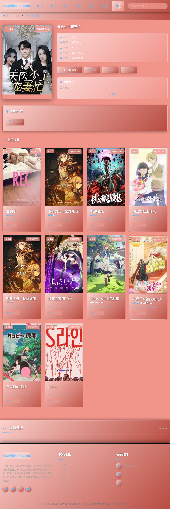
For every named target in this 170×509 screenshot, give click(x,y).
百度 (64, 464)
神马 (64, 485)
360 (63, 475)
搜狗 (64, 490)
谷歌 (64, 469)
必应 (64, 480)
